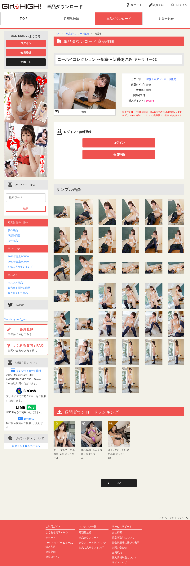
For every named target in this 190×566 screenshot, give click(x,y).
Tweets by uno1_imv (15, 319)
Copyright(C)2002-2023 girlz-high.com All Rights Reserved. (95, 561)
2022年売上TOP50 (18, 256)
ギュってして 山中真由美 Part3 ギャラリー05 (64, 442)
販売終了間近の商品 (19, 287)
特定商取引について (123, 526)
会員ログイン (53, 545)
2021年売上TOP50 (18, 261)
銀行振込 (26, 419)
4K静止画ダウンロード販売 (161, 79)
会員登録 (25, 52)
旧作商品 (13, 240)
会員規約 (117, 541)
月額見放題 (85, 521)
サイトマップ (119, 551)
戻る (119, 471)
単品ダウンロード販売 (77, 33)
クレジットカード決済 (26, 370)
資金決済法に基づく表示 (125, 531)
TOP (57, 33)
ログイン (25, 43)
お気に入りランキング (20, 266)
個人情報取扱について (124, 546)
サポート (25, 62)
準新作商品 (14, 235)
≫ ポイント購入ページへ (26, 446)
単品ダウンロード (89, 526)
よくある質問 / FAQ (57, 521)
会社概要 (117, 521)
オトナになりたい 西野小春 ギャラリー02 (118, 442)
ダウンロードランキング (92, 531)
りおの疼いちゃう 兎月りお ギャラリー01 (91, 442)
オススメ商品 (15, 282)
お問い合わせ (119, 536)
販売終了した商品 (18, 293)
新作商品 (13, 230)
